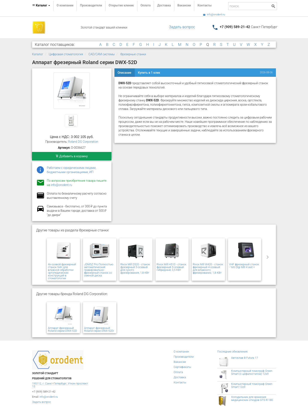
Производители (91, 5)
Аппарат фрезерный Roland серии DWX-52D (62, 329)
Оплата (146, 5)
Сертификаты (182, 367)
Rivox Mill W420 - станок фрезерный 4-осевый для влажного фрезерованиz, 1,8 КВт (208, 268)
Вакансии (184, 5)
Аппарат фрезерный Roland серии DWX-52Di (99, 329)
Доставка (164, 5)
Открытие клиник (121, 5)
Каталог (37, 54)
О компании (65, 5)
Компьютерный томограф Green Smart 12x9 (251, 385)
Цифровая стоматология (66, 54)
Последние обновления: (232, 351)
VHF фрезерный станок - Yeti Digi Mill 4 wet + (244, 266)
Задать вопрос (182, 27)
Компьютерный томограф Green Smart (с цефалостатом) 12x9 (251, 372)
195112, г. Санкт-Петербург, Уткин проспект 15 (60, 385)
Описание (124, 72)
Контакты (204, 5)
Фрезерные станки (133, 54)
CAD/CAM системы (102, 54)
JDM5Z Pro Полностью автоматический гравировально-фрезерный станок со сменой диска (98, 270)
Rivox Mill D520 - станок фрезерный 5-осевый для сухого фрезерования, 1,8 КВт (135, 268)
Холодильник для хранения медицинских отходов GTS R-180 (252, 398)
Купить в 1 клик (149, 72)
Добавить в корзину (72, 156)
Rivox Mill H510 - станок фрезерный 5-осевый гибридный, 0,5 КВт (171, 267)
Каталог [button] (41, 5)
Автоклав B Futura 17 (244, 357)
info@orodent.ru (214, 14)
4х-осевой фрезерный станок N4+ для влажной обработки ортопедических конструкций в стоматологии (62, 271)
